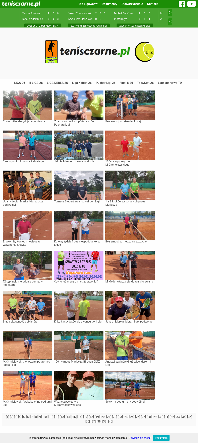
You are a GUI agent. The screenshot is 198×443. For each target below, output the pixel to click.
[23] (120, 417)
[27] (144, 417)
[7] (32, 417)
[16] (80, 417)
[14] (68, 417)
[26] (138, 417)
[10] (45, 417)
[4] (20, 417)
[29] (155, 417)
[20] (103, 417)
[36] (88, 421)
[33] (178, 417)
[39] (105, 421)
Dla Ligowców (88, 4)
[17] (86, 417)
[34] (184, 417)
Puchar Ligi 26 (106, 83)
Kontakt (152, 4)
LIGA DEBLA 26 (57, 83)
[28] (149, 417)
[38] (99, 421)
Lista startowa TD (170, 83)
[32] (172, 417)
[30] (161, 417)
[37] (93, 421)
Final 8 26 (126, 83)
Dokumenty (109, 4)
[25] (132, 417)
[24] (126, 417)
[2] (12, 417)
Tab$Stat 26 (145, 83)
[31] (167, 417)
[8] (36, 417)
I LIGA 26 (19, 83)
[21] (109, 417)
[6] (28, 417)
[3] (16, 417)
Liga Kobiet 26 (82, 83)
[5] (24, 417)
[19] (97, 417)
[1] (8, 417)
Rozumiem (161, 437)
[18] (92, 417)
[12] (57, 417)
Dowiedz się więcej (140, 437)
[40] (110, 421)
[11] (51, 417)
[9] (41, 417)
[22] (115, 417)
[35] (189, 417)
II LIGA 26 (36, 83)
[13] (62, 417)
